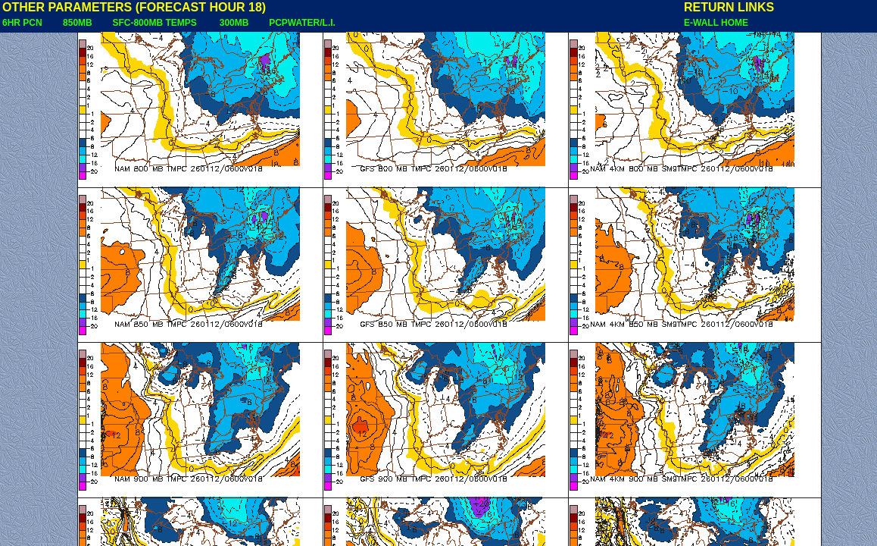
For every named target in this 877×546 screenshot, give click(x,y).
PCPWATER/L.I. (302, 22)
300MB (234, 22)
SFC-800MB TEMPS (154, 22)
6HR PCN (22, 22)
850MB (77, 22)
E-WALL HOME (716, 22)
